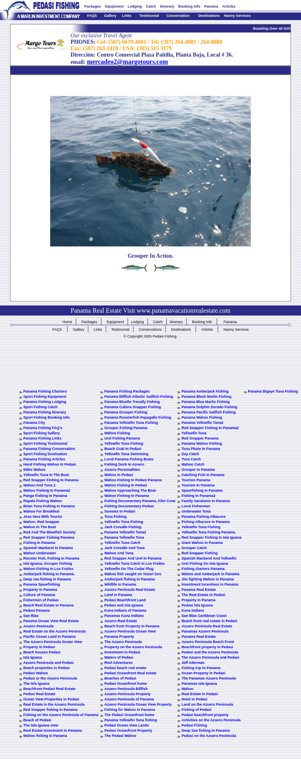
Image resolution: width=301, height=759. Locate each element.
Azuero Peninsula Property (127, 694)
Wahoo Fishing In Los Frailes (48, 569)
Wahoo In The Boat (39, 527)
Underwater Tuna (196, 511)
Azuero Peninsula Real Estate (129, 590)
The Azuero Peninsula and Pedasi (210, 657)
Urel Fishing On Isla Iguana (204, 564)
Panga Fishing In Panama (45, 496)
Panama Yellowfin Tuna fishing (130, 720)
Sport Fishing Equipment (44, 397)
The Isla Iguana (36, 684)
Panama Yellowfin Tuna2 (202, 423)
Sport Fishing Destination (45, 454)
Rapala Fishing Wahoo (42, 501)
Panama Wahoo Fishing (201, 417)
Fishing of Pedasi (196, 710)
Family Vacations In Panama (205, 501)
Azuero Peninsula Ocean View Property (138, 704)
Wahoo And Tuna (119, 553)
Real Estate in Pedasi (199, 694)
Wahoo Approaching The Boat (130, 490)
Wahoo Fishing (117, 433)
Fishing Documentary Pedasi (129, 506)
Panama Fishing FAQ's (42, 428)
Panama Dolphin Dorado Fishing (209, 407)
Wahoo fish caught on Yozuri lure (132, 574)
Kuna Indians (192, 610)
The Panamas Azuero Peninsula (208, 678)
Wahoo (187, 689)
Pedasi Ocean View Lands (126, 725)
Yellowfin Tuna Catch (122, 543)
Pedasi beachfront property (204, 715)
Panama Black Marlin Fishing (206, 397)
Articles (229, 6)
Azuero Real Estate (120, 621)
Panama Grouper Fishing (125, 412)
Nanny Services (237, 16)
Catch (151, 6)
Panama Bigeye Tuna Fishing (273, 391)
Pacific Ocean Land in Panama (49, 637)
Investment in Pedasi (122, 652)
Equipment (114, 6)
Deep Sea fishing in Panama (205, 730)
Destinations (209, 16)
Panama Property (119, 637)
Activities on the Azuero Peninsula (210, 720)
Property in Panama (40, 590)
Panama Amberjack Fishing (204, 391)
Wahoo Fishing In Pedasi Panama (133, 480)
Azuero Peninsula (38, 626)
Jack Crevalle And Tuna (124, 548)
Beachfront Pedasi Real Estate (49, 689)
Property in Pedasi (39, 647)
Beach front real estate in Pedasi (209, 621)
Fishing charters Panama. (203, 569)
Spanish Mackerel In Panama (48, 548)
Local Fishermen (195, 506)
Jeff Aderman (192, 663)
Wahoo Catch (192, 464)
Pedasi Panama (36, 610)
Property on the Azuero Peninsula (133, 647)
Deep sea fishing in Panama (47, 579)
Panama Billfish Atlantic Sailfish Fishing (138, 397)
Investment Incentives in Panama (209, 584)
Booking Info (189, 6)
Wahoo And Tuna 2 (39, 485)
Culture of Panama (39, 595)
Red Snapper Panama (200, 438)
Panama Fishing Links (42, 438)
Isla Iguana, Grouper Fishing (47, 564)
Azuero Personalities (122, 470)
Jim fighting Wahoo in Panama (207, 579)
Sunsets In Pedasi (119, 511)
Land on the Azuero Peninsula (207, 704)
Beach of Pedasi (37, 720)
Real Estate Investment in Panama (52, 730)
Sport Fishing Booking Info (46, 417)
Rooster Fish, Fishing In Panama (51, 558)
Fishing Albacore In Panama (205, 522)
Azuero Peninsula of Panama (129, 699)
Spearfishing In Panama (201, 490)
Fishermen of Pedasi (41, 600)
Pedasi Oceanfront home (125, 684)
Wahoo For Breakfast (41, 511)
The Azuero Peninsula (123, 642)
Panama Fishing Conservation (49, 449)
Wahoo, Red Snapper (41, 522)
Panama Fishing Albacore (203, 517)
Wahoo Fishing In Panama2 (46, 490)
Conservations (150, 330)
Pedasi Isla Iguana (197, 605)
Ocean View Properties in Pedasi (51, 699)
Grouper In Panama (198, 470)
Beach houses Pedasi (42, 652)
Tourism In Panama (197, 485)
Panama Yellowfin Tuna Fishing (131, 423)
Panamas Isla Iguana (199, 684)
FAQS (92, 16)
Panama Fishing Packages (127, 391)
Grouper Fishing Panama (125, 428)
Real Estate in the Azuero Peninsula (54, 704)
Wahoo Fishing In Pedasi (125, 485)
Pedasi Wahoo (35, 673)
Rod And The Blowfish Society (49, 532)
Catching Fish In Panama (202, 475)
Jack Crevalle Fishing (122, 527)
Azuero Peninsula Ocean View (130, 631)
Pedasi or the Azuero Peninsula (50, 678)
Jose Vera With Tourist (42, 517)
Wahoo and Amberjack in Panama (210, 574)
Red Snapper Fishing (199, 553)
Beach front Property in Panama (131, 626)
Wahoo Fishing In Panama (126, 496)
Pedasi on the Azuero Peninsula (208, 736)
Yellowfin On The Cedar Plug (129, 569)
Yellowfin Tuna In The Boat (46, 475)
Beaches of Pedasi (120, 678)
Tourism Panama (195, 480)
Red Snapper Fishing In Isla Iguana (211, 537)
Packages (92, 6)
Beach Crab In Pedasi (122, 449)
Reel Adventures (118, 663)
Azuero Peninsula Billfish (126, 689)
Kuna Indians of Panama (125, 610)
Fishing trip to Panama (200, 668)
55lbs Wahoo (34, 470)
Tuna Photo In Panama (200, 449)
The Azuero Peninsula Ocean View (52, 642)
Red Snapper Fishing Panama (48, 537)
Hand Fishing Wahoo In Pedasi (49, 464)
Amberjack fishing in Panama (129, 579)
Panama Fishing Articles (44, 459)
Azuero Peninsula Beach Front (207, 642)
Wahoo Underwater (39, 553)
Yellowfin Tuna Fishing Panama (208, 532)
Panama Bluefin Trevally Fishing (132, 402)
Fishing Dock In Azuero (124, 464)
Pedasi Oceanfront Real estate (130, 673)
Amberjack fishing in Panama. (49, 574)
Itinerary (167, 6)
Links (127, 16)
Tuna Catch (191, 459)
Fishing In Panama (39, 543)
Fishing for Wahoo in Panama (129, 710)
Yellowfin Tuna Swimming (126, 454)
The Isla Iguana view (40, 725)
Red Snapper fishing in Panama (50, 710)
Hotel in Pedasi (194, 699)
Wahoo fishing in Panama (45, 736)
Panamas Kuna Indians (124, 616)
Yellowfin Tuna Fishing (123, 444)
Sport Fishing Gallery (41, 433)
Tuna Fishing (115, 517)
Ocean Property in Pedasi (203, 673)
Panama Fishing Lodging (44, 402)
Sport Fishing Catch (40, 407)
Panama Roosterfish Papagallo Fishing (137, 417)
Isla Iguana (32, 657)
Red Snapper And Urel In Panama (133, 558)
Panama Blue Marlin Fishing (205, 402)
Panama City (34, 423)
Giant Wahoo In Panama (202, 543)
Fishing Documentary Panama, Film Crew (139, 501)
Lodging (135, 6)
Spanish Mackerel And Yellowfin (208, 558)
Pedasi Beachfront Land (125, 600)
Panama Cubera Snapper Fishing (132, 407)
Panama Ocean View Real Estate (51, 621)
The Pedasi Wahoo (120, 736)
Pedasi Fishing (194, 725)
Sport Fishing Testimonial (45, 444)
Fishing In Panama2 (198, 496)
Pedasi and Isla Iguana (123, 605)
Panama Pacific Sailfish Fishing (208, 412)
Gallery (110, 16)
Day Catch (190, 454)
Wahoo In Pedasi (118, 475)
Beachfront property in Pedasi (207, 647)
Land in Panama (118, 595)
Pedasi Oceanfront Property (128, 730)
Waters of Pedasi (118, 657)
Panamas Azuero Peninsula (204, 631)
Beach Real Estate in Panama (48, 605)
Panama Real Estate (198, 590)
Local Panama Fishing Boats (129, 459)
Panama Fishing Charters (45, 391)
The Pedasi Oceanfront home (129, 715)
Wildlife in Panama (120, 584)
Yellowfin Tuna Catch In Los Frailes (134, 564)
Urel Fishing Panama (122, 438)
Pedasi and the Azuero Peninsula (209, 652)
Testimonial (149, 16)
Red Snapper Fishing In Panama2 (210, 428)
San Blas (31, 616)
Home (67, 322)
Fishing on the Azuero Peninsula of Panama (60, 715)
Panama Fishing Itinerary (44, 412)
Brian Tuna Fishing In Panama (49, 506)
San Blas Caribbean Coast (203, 616)
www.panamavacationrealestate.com (184, 310)
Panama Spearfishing (41, 584)
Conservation (178, 16)
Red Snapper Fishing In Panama (51, 480)
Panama (211, 6)
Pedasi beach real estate (125, 668)
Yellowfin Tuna (193, 433)
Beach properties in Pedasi (46, 668)
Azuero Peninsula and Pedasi (48, 663)
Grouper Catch (194, 548)
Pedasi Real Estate (39, 694)
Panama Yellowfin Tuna (124, 537)
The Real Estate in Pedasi (203, 595)
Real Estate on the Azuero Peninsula (54, 631)
